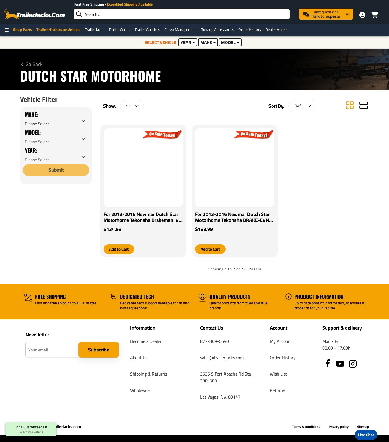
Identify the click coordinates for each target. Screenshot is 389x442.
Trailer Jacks (94, 30)
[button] (120, 249)
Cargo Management (180, 30)
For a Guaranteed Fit (30, 429)
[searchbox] (181, 14)
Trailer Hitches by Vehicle (58, 30)
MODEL (230, 42)
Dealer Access (276, 30)
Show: (109, 105)
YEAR (188, 42)
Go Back (34, 64)
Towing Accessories (217, 30)
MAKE (208, 42)
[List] (363, 106)
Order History (249, 30)
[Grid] (349, 106)
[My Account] (362, 15)
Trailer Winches (147, 30)
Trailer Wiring (119, 30)
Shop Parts (22, 30)
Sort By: (276, 105)
